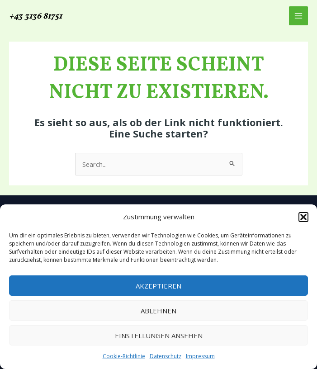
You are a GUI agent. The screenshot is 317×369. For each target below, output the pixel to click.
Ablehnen (158, 310)
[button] (303, 217)
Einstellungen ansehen (159, 335)
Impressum (200, 356)
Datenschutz (165, 356)
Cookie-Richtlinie (124, 356)
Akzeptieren (158, 285)
